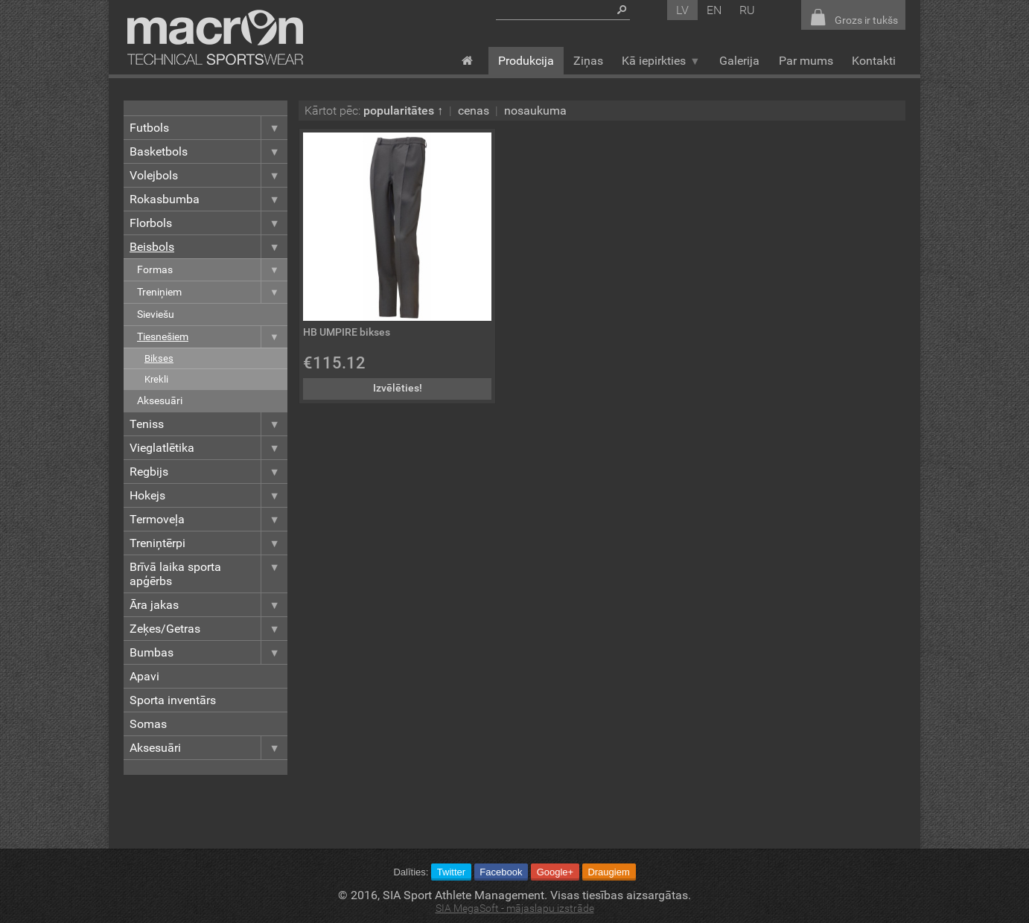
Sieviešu (155, 314)
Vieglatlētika (208, 447)
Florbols (208, 222)
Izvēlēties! (397, 388)
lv (682, 10)
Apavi (144, 676)
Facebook (501, 872)
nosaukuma (535, 110)
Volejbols (208, 175)
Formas (212, 270)
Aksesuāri (159, 401)
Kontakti (874, 61)
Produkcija (526, 61)
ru (747, 10)
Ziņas (588, 61)
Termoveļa (208, 519)
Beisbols (208, 246)
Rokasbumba (208, 199)
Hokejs (208, 495)
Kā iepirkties (661, 61)
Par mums (806, 61)
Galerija (739, 61)
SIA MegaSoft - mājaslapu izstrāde (515, 908)
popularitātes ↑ (403, 110)
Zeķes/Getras (208, 628)
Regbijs (208, 471)
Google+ (555, 872)
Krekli (156, 379)
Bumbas (208, 652)
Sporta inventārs (173, 700)
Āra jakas (208, 604)
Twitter (451, 872)
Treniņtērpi (208, 543)
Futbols (208, 127)
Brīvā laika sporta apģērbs (208, 574)
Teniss (208, 423)
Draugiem (608, 872)
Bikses (158, 358)
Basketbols (208, 151)
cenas (473, 110)
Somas (148, 724)
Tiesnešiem (212, 337)
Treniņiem (212, 292)
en (714, 10)
